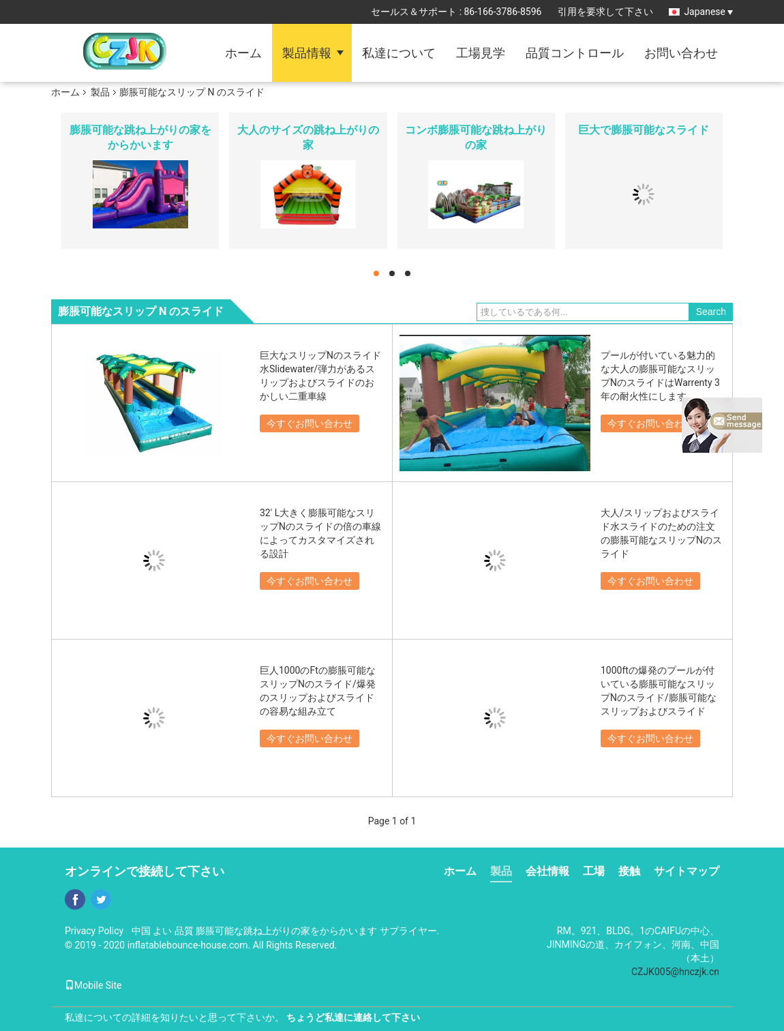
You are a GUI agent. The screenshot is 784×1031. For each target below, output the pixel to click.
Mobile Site (93, 985)
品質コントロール (575, 53)
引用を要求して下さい (605, 11)
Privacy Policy (94, 930)
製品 (100, 92)
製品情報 (306, 53)
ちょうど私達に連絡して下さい (353, 1017)
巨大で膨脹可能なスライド (643, 129)
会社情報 (547, 871)
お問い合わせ (681, 53)
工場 (594, 871)
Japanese (708, 11)
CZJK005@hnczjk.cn (675, 971)
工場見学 (480, 53)
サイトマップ (686, 871)
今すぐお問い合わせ (309, 423)
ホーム (243, 53)
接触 (629, 871)
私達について (399, 53)
